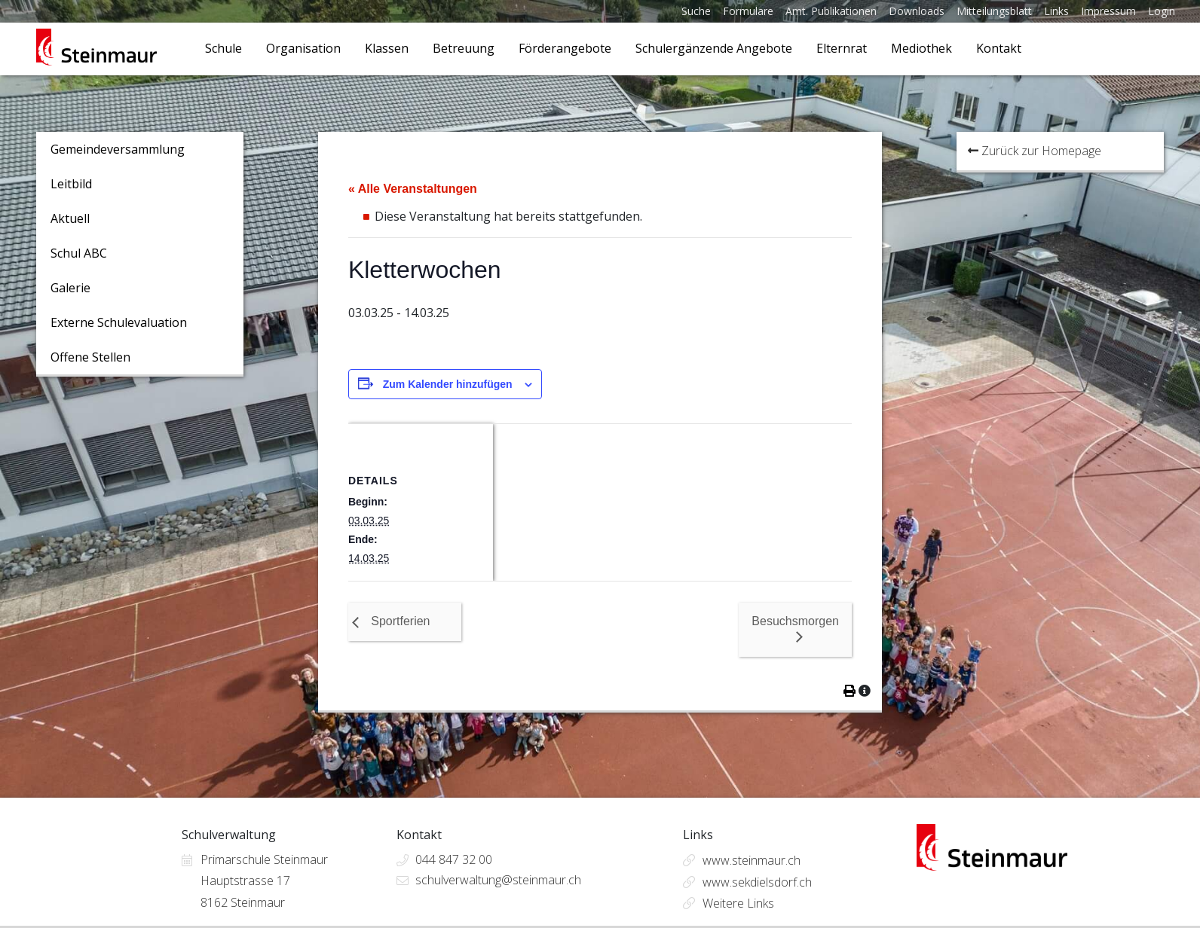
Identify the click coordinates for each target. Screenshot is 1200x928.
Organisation (303, 48)
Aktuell (70, 218)
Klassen (387, 48)
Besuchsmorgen (795, 621)
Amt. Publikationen (831, 11)
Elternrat (841, 48)
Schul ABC (79, 253)
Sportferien (400, 621)
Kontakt (998, 48)
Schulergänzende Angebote (713, 48)
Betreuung (463, 48)
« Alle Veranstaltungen (412, 188)
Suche (696, 11)
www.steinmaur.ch (752, 860)
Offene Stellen (90, 357)
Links (1056, 11)
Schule (223, 48)
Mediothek (921, 48)
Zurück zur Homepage (1034, 150)
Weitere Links (738, 903)
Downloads (916, 11)
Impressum (1108, 11)
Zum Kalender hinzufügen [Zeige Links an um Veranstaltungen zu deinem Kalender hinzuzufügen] (448, 384)
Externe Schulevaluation (119, 322)
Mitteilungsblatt (994, 11)
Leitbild (71, 184)
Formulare (748, 11)
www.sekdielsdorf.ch (757, 882)
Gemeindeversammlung (118, 149)
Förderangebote (565, 48)
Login (1161, 11)
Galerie (70, 287)
